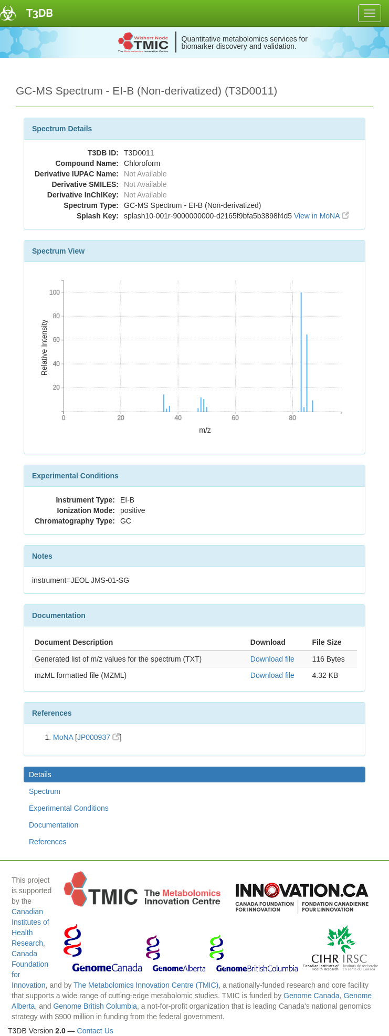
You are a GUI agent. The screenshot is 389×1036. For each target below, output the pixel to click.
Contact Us (95, 1031)
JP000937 (98, 737)
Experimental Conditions (69, 808)
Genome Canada (311, 995)
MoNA (63, 737)
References (48, 842)
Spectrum (44, 791)
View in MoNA (321, 216)
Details (40, 774)
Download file (272, 659)
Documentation (53, 825)
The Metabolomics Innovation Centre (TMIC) (145, 985)
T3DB (39, 13)
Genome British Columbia (95, 1006)
